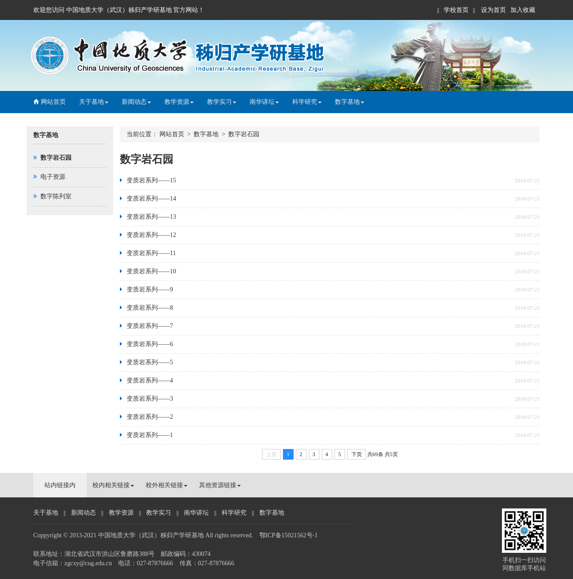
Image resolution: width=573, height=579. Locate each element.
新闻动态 (136, 101)
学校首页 (456, 10)
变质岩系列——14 (151, 198)
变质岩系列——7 (150, 326)
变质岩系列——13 (151, 216)
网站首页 (49, 101)
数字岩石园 (243, 134)
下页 (356, 454)
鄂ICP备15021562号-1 (288, 535)
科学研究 (307, 101)
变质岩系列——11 (151, 253)
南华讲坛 (264, 101)
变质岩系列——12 (151, 235)
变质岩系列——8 (150, 307)
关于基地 (93, 101)
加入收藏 (522, 10)
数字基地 (349, 101)
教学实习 (221, 101)
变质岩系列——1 (150, 435)
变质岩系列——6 (150, 344)
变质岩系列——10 (151, 271)
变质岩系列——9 (150, 289)
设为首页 (493, 10)
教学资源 (179, 101)
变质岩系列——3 (150, 398)
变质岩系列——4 (150, 380)
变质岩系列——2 (150, 417)
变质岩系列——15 (151, 180)
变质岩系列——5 (150, 362)
